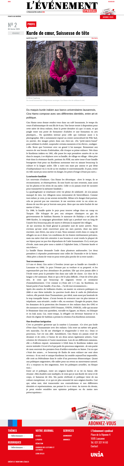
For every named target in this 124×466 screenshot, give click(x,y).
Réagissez (16, 33)
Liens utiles (40, 453)
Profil (31, 24)
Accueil (38, 436)
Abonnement (67, 436)
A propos (39, 439)
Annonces (66, 439)
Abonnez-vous (108, 17)
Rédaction (39, 443)
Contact (94, 446)
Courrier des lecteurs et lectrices (45, 448)
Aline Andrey (95, 38)
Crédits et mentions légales (18, 462)
